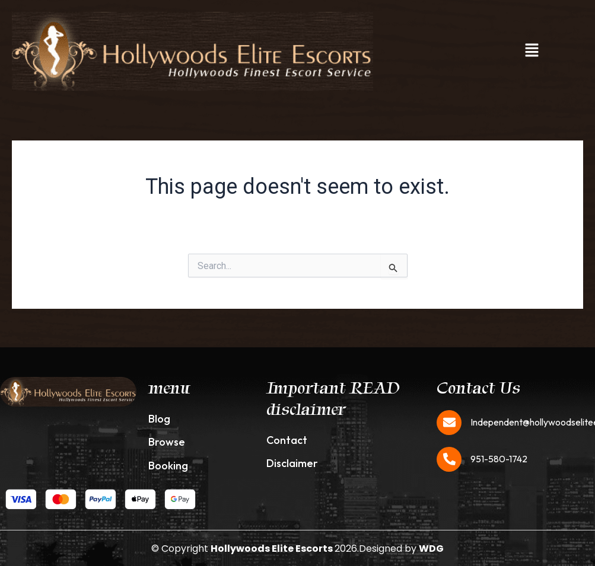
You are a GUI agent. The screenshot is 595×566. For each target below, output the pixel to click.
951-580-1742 (498, 459)
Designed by (401, 548)
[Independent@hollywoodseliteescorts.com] (449, 422)
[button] (532, 51)
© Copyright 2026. (255, 548)
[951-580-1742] (449, 459)
